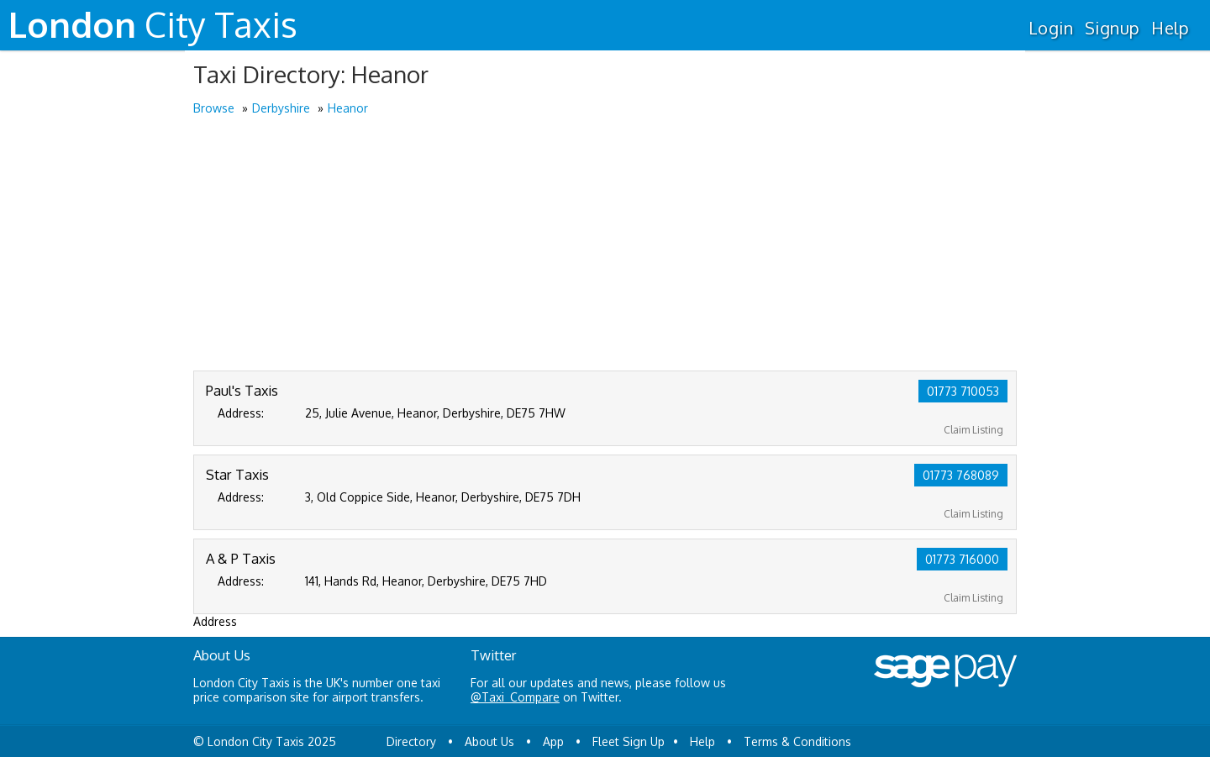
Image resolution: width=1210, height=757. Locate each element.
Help (1170, 28)
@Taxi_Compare (515, 697)
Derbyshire (281, 108)
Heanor (348, 108)
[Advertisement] (605, 244)
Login (1050, 28)
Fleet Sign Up (628, 741)
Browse (213, 108)
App (553, 741)
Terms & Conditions (797, 741)
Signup (1112, 28)
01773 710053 (963, 391)
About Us (489, 741)
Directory (411, 741)
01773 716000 (962, 559)
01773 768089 (961, 475)
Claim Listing (973, 429)
